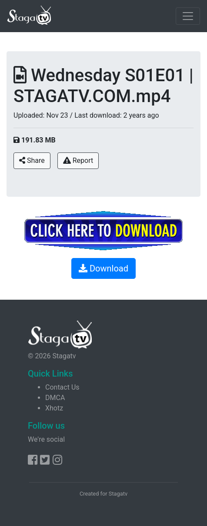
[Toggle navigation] (188, 16)
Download (103, 268)
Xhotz (54, 408)
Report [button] (78, 160)
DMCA (55, 398)
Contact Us (62, 387)
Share (32, 160)
